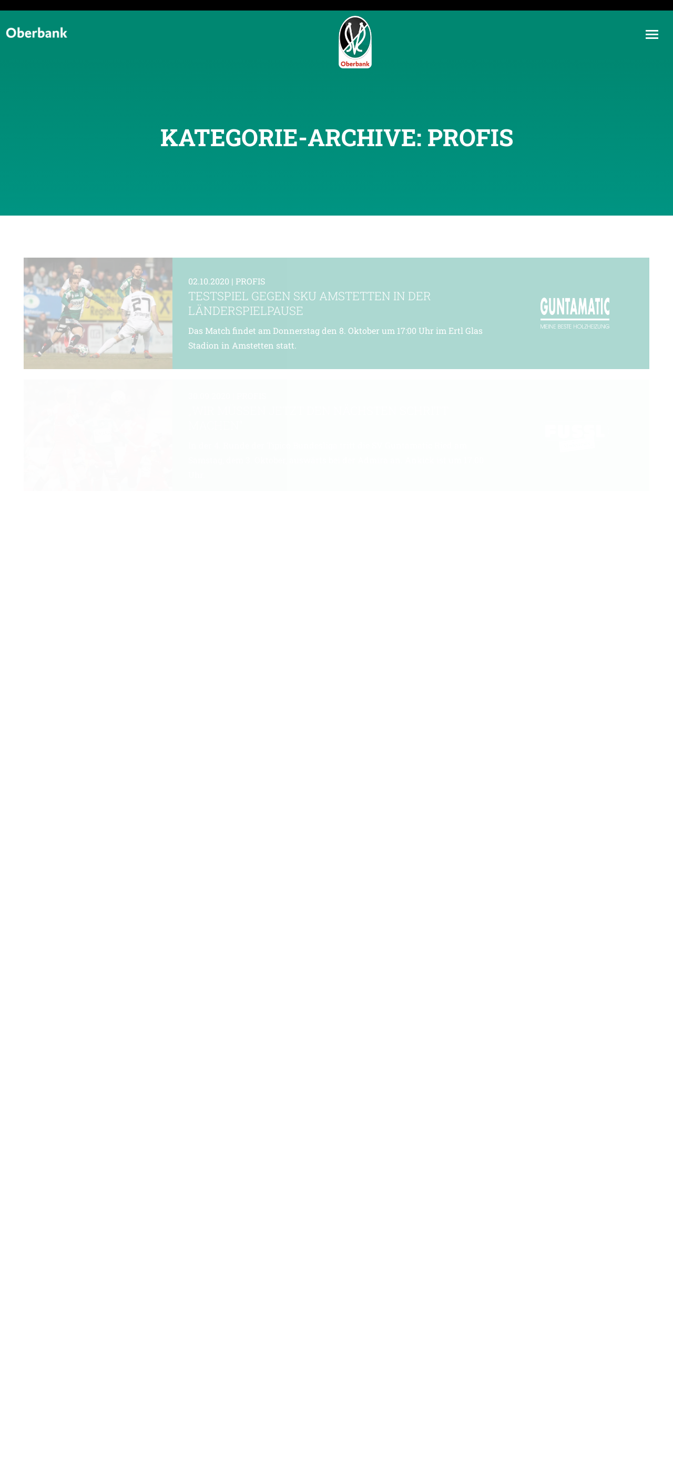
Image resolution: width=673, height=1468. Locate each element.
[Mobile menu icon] (651, 34)
